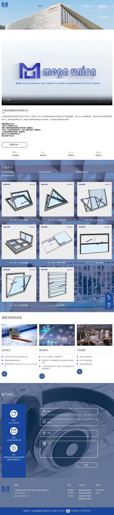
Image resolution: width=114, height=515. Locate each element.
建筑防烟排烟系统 (8, 172)
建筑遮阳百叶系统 (8, 175)
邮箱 (109, 307)
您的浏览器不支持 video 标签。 (57, 72)
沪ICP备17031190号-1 (58, 511)
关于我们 (71, 493)
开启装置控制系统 (45, 172)
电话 (109, 299)
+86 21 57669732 (13, 423)
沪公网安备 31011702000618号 (78, 511)
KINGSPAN (100, 490)
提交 (86, 465)
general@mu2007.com (14, 440)
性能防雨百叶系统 (81, 172)
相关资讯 (71, 490)
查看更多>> (14, 145)
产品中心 (71, 496)
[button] (53, 25)
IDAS (98, 493)
